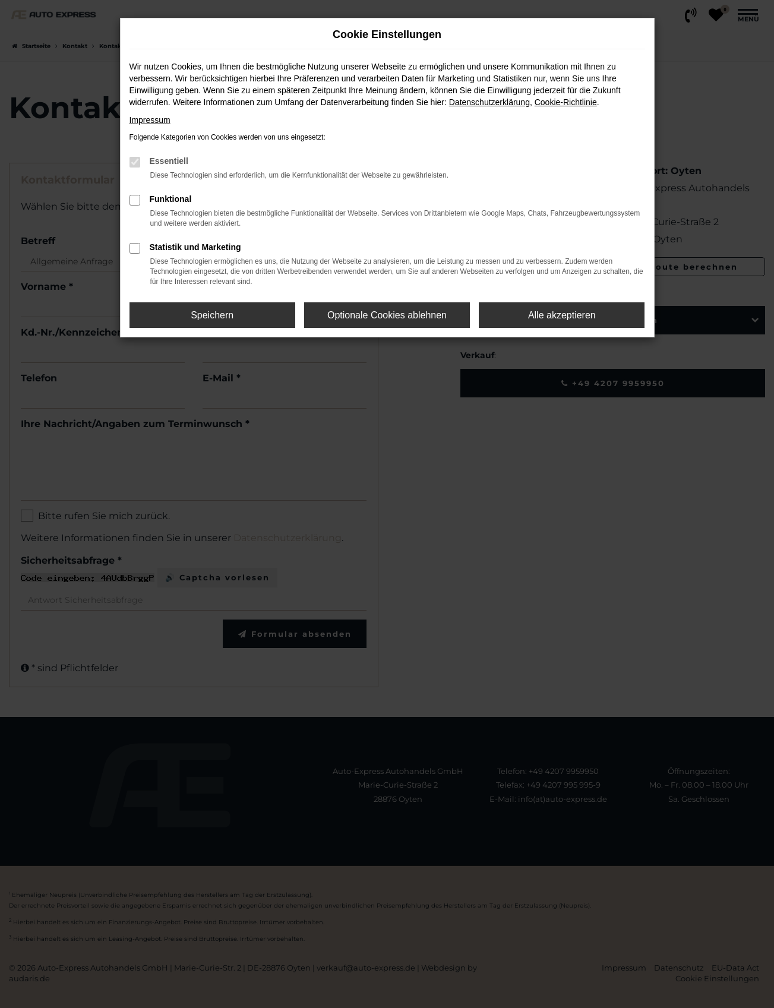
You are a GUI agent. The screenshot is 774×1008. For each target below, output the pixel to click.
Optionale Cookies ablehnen (387, 315)
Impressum (149, 120)
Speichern (212, 315)
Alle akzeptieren (562, 315)
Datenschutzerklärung (489, 102)
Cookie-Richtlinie (566, 102)
